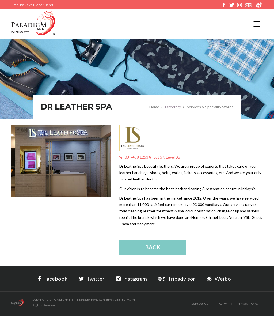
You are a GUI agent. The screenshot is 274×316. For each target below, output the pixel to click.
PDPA (222, 304)
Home (154, 106)
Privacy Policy (248, 304)
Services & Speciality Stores (210, 106)
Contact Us (199, 304)
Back (153, 247)
